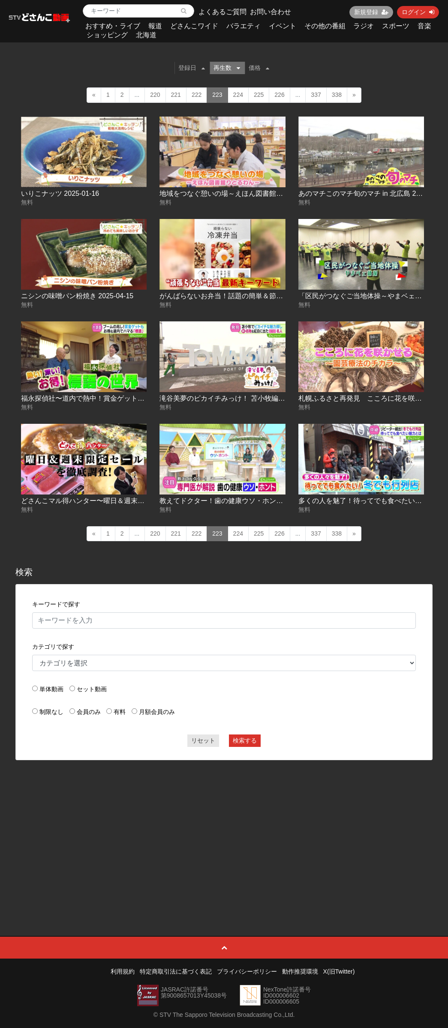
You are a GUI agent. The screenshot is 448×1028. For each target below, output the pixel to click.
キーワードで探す (56, 604)
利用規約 (123, 971)
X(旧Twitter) (339, 971)
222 (196, 94)
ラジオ (363, 26)
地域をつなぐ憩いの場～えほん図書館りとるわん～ (238, 193)
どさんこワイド (194, 26)
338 (337, 94)
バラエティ (243, 26)
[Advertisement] (224, 829)
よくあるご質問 (222, 11)
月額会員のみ (157, 711)
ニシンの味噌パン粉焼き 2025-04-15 (77, 296)
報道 (155, 26)
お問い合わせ (270, 11)
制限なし (51, 711)
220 (155, 94)
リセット (203, 740)
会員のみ (89, 711)
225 (259, 94)
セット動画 (92, 689)
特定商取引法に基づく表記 (176, 971)
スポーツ (395, 26)
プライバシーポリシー (247, 971)
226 (279, 94)
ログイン (418, 12)
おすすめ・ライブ (112, 26)
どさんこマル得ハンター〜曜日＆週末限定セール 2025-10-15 (115, 500)
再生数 (226, 67)
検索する (245, 740)
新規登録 (371, 12)
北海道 (146, 35)
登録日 (191, 67)
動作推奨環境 (300, 971)
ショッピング (107, 35)
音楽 (424, 26)
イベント (282, 26)
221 (176, 94)
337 (316, 94)
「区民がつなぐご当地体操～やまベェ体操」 (367, 296)
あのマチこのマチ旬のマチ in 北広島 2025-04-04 (373, 193)
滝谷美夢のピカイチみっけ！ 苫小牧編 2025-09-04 (237, 398)
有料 (120, 711)
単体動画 (51, 689)
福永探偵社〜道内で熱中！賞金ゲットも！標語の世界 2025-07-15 (121, 398)
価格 (259, 67)
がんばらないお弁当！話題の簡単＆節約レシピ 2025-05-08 (249, 296)
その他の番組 (325, 26)
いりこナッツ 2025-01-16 (60, 193)
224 (238, 94)
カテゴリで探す (53, 646)
